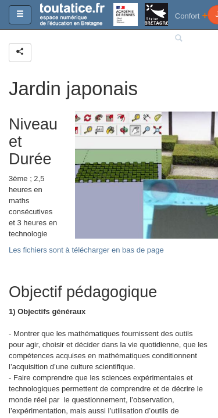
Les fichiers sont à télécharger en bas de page (86, 250)
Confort (191, 15)
